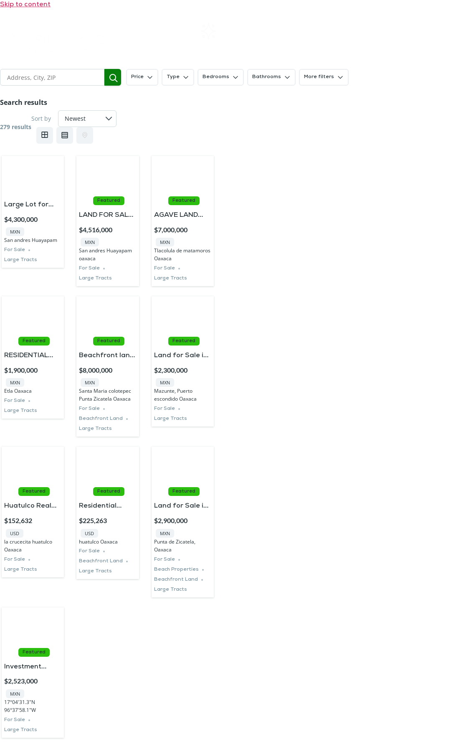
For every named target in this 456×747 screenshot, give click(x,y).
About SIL (287, 31)
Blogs (292, 48)
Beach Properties (176, 570)
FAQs (350, 31)
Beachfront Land (101, 419)
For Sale (14, 250)
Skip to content (25, 5)
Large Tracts (20, 260)
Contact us (414, 31)
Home (161, 31)
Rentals (221, 31)
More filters (324, 77)
